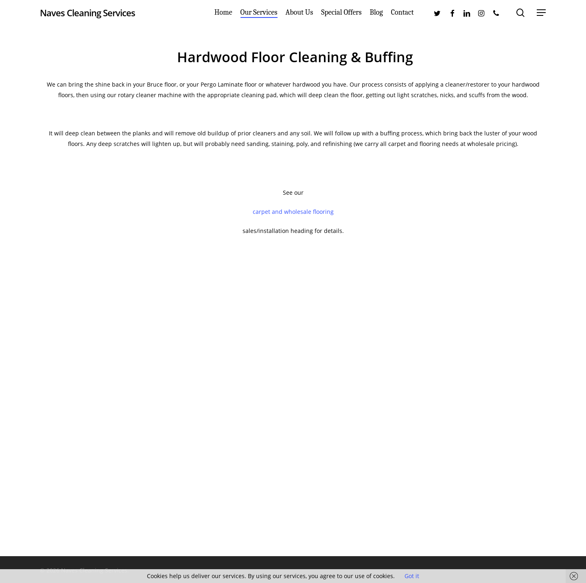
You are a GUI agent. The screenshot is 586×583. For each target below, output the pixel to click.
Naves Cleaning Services (87, 15)
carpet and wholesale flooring (293, 211)
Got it (412, 576)
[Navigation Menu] (542, 16)
